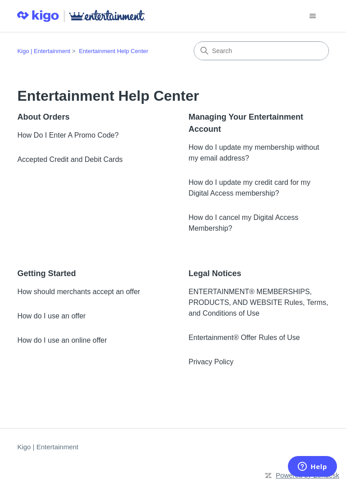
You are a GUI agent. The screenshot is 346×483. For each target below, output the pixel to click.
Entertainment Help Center (113, 51)
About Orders (43, 116)
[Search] (261, 51)
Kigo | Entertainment (43, 51)
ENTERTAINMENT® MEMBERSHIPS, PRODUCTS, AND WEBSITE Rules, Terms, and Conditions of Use (258, 302)
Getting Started (46, 273)
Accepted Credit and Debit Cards (70, 159)
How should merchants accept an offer (78, 291)
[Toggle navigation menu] (313, 16)
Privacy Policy (211, 362)
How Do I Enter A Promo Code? (67, 135)
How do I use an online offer (62, 340)
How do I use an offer (51, 316)
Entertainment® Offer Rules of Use (244, 337)
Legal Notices (215, 273)
